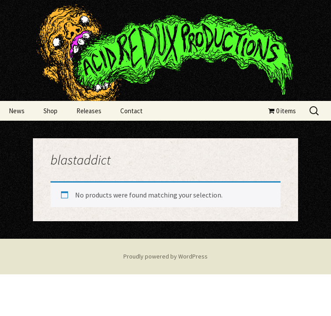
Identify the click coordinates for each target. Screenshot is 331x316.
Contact (131, 111)
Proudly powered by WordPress (165, 256)
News (17, 111)
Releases (88, 111)
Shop (50, 111)
